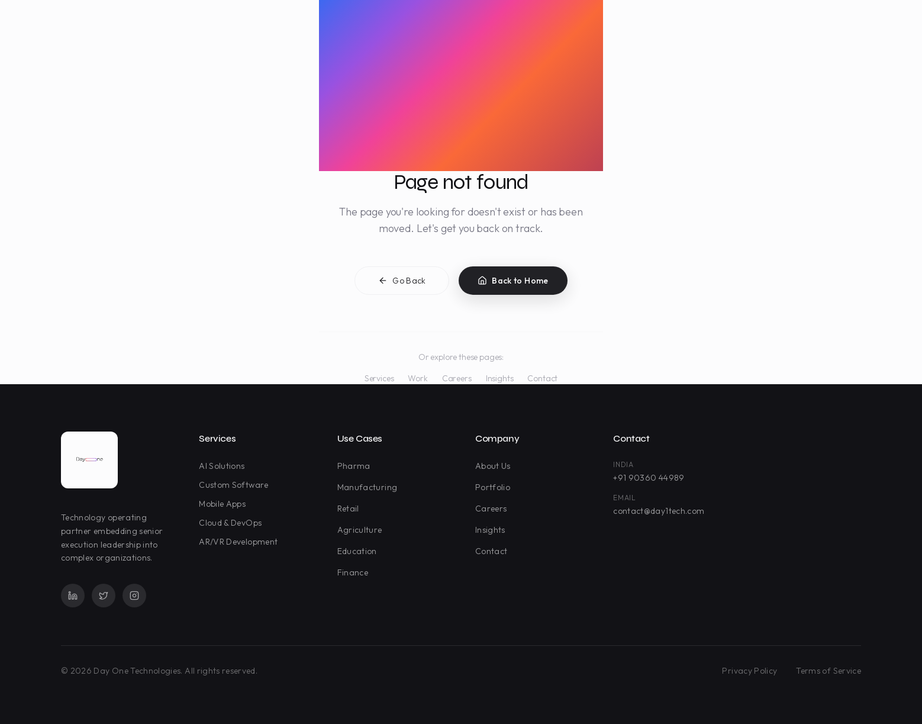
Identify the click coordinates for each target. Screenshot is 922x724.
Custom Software (236, 485)
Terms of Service (828, 670)
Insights (500, 378)
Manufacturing (369, 487)
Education (359, 551)
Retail (350, 508)
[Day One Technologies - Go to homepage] (89, 460)
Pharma (356, 466)
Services (379, 378)
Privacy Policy (749, 670)
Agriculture (362, 530)
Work (417, 378)
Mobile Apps (224, 503)
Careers (457, 378)
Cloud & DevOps (232, 522)
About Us (495, 466)
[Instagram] (134, 595)
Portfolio (495, 487)
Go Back (401, 282)
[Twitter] (103, 595)
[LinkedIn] (73, 595)
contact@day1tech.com (658, 511)
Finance (355, 572)
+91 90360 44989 (648, 477)
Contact (542, 378)
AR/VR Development (240, 541)
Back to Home (513, 282)
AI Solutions (224, 466)
